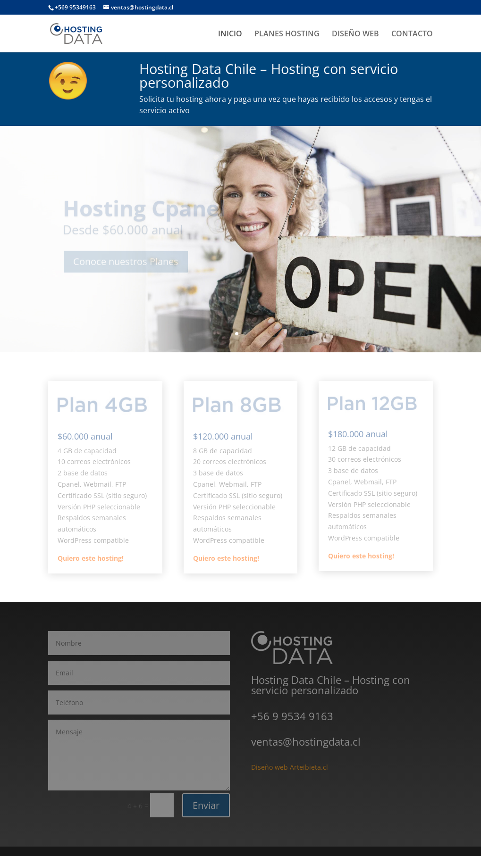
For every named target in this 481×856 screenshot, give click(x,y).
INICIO (230, 34)
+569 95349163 (75, 7)
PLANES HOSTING (287, 34)
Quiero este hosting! (91, 558)
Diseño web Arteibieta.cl (289, 767)
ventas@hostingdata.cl (306, 741)
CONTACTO (412, 34)
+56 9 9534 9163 (292, 716)
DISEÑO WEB (355, 34)
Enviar (206, 805)
